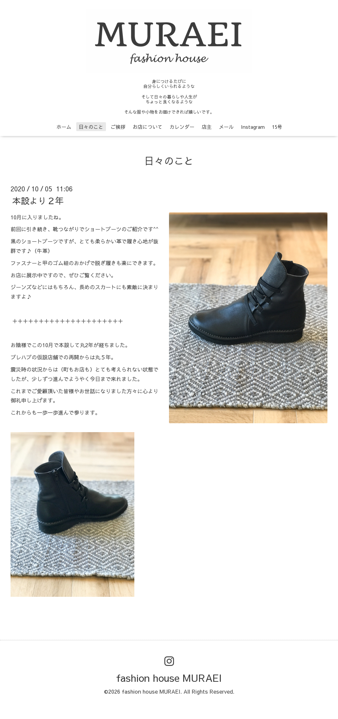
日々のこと (91, 126)
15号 (277, 126)
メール (226, 126)
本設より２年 (38, 200)
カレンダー (182, 126)
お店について (147, 126)
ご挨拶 (118, 126)
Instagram (253, 126)
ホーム (63, 126)
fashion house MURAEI (169, 677)
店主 (207, 126)
